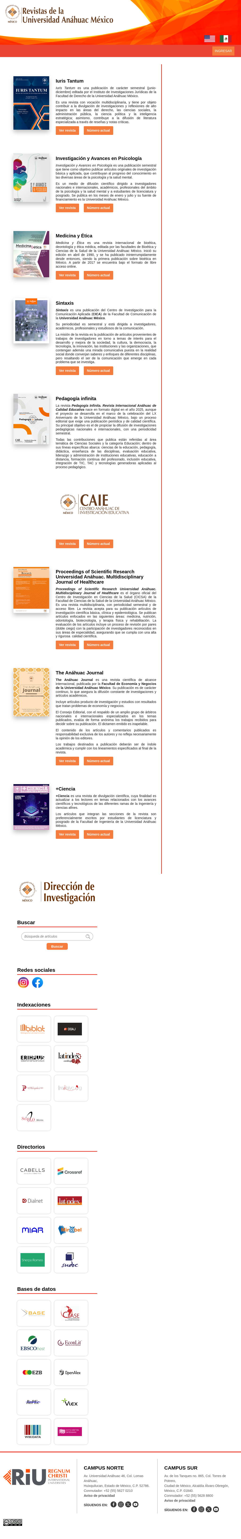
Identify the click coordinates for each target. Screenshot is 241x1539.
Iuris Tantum (70, 81)
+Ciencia (65, 788)
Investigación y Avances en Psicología (99, 158)
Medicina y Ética (74, 235)
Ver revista (67, 130)
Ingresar (223, 51)
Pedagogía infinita (76, 398)
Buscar (57, 946)
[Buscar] (57, 936)
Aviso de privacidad (99, 1495)
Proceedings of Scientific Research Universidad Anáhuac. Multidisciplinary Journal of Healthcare (100, 577)
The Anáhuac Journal (80, 672)
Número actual (98, 130)
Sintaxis (65, 303)
